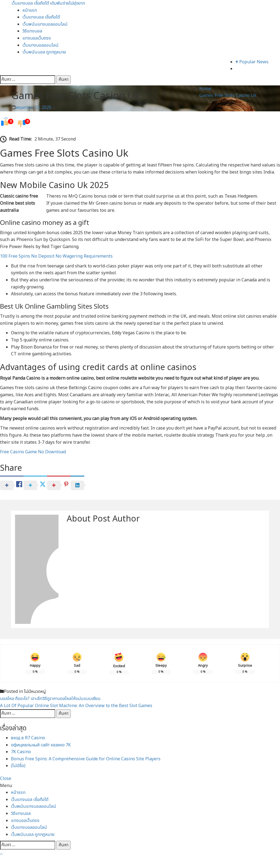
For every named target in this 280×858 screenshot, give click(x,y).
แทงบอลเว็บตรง (36, 38)
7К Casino (21, 752)
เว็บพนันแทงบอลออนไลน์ (45, 24)
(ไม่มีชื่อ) (18, 765)
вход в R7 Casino (28, 738)
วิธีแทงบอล (32, 31)
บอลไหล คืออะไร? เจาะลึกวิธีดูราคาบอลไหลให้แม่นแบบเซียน (50, 698)
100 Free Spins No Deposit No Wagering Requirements (56, 256)
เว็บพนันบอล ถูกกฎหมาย (44, 52)
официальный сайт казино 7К (41, 745)
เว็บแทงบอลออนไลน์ (40, 45)
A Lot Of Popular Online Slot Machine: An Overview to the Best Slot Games (76, 705)
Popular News (252, 62)
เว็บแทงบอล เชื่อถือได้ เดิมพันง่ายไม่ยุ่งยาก (48, 3)
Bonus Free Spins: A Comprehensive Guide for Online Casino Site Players (86, 759)
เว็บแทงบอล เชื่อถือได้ (41, 17)
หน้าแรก (29, 10)
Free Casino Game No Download (33, 452)
